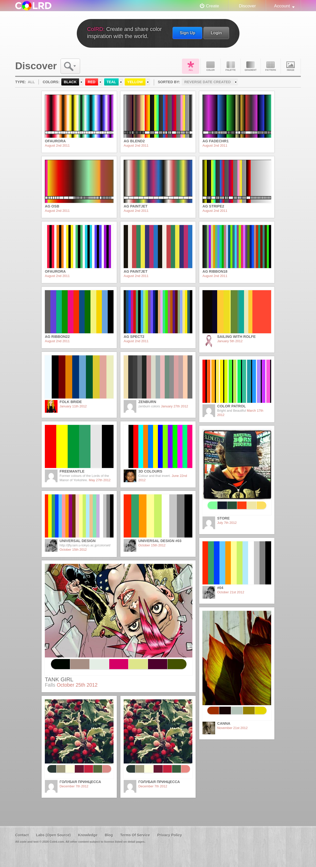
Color (210, 66)
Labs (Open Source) (53, 835)
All (190, 66)
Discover (247, 5)
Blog (109, 835)
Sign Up (187, 32)
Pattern (270, 66)
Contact (22, 835)
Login (216, 32)
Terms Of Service (135, 835)
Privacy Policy (169, 835)
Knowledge (88, 835)
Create (212, 5)
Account (282, 5)
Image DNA (290, 66)
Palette (230, 66)
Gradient (250, 66)
